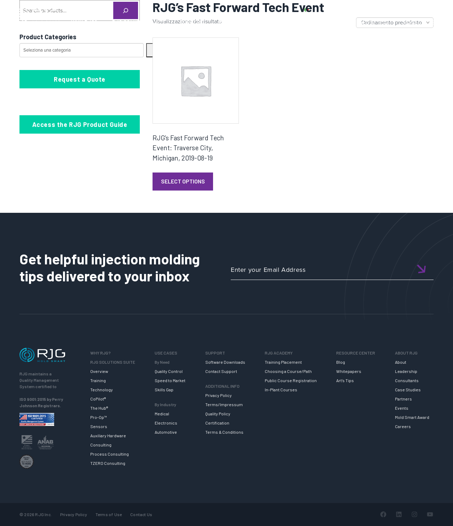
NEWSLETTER (420, 22)
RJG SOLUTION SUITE (139, 22)
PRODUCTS (340, 9)
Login (417, 9)
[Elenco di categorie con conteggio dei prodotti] (81, 50)
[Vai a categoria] (149, 50)
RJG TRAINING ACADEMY (249, 22)
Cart (437, 9)
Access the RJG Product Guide (79, 124)
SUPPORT (192, 22)
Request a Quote (79, 79)
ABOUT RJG (374, 22)
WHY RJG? (84, 22)
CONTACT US (378, 9)
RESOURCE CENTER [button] (320, 22)
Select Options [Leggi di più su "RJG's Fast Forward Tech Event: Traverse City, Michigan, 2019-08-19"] (183, 181)
